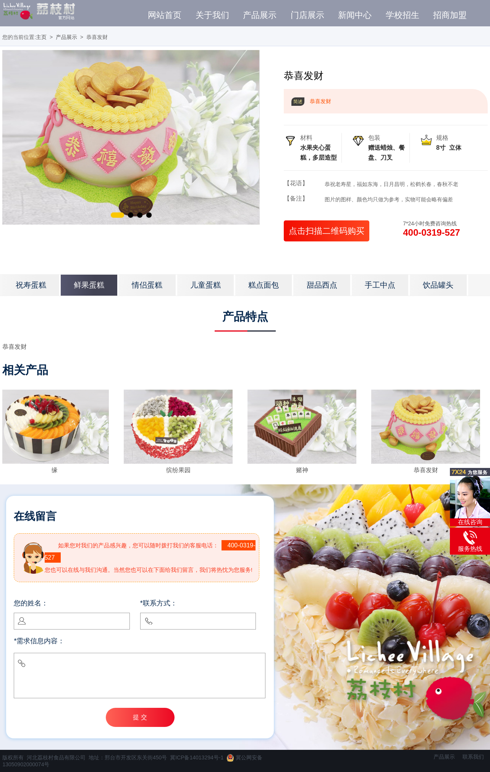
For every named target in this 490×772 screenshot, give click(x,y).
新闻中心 (355, 15)
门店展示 (307, 15)
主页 (41, 37)
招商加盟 (450, 15)
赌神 (302, 470)
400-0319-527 (431, 232)
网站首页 (164, 15)
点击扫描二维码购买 (326, 231)
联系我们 (473, 757)
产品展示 (260, 15)
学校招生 (402, 15)
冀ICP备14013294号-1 (196, 757)
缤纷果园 (178, 470)
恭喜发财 (426, 470)
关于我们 (212, 15)
